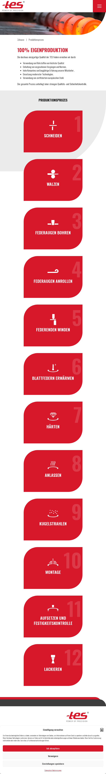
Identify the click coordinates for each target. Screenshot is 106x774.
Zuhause (20, 39)
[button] (101, 729)
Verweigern (53, 756)
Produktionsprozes (36, 39)
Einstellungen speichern (53, 763)
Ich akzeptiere (53, 748)
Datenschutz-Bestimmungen (53, 770)
